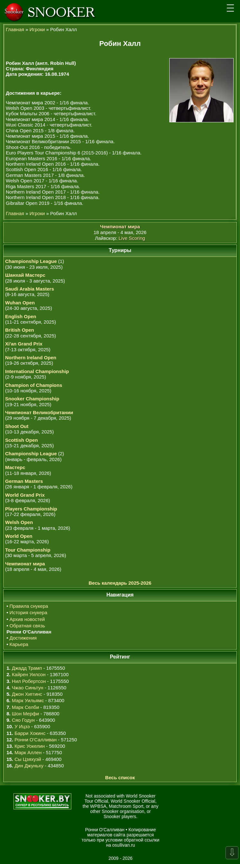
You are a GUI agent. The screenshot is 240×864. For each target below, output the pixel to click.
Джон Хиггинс (27, 694)
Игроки (37, 29)
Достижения (23, 638)
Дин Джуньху (28, 765)
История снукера (28, 612)
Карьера (19, 644)
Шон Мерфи (25, 713)
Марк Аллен (27, 752)
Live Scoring (132, 238)
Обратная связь (27, 625)
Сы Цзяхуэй (27, 759)
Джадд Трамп (27, 668)
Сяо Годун (23, 720)
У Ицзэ (22, 726)
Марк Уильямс (28, 700)
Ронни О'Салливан (35, 739)
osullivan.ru (123, 845)
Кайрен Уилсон (29, 674)
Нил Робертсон (29, 681)
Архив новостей (27, 619)
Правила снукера (29, 606)
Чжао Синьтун (27, 687)
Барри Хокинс (29, 733)
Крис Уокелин (29, 746)
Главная (15, 29)
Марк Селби (25, 707)
